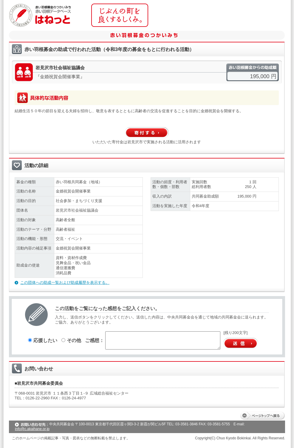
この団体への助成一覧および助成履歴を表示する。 (64, 282)
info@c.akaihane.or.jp (32, 429)
